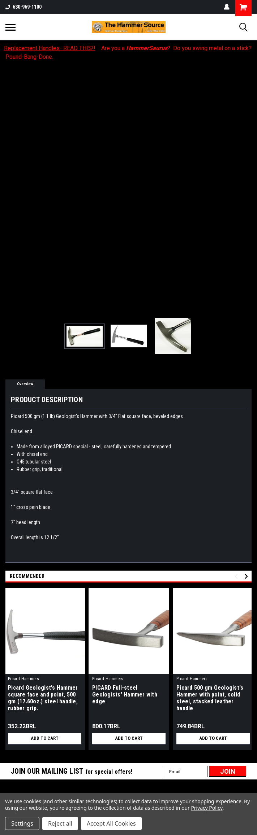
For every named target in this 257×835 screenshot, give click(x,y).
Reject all (60, 823)
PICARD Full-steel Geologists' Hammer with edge (124, 694)
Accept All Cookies (111, 823)
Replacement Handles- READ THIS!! (49, 48)
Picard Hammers (23, 678)
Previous (237, 576)
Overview (25, 384)
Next (247, 576)
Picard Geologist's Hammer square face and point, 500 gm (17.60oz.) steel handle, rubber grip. (43, 698)
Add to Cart (44, 738)
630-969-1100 (23, 7)
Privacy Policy (206, 807)
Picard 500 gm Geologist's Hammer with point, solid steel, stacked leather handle (209, 698)
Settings (22, 823)
